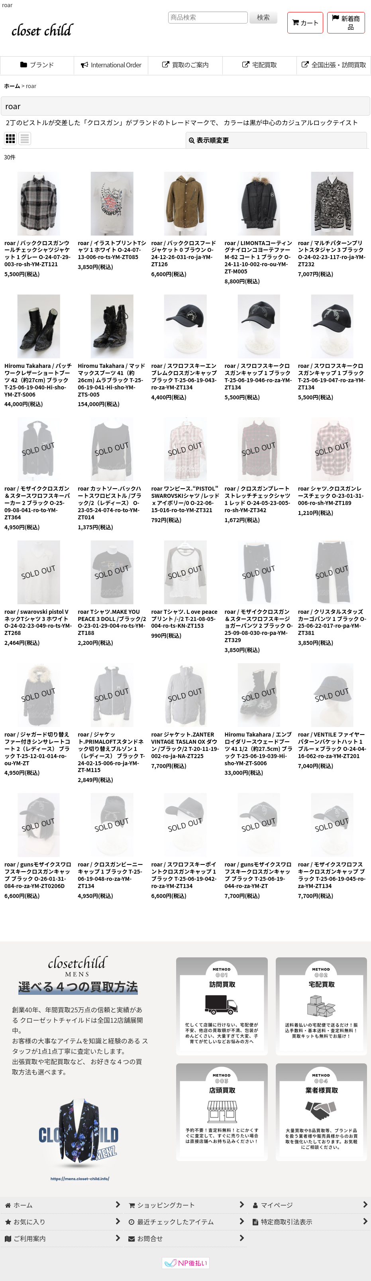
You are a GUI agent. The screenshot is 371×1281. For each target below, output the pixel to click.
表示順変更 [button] (209, 140)
